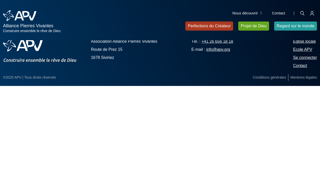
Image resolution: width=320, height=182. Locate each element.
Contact (278, 13)
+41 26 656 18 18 (217, 41)
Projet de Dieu (253, 26)
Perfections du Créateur (209, 26)
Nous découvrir (247, 13)
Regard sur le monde (295, 26)
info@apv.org (218, 49)
